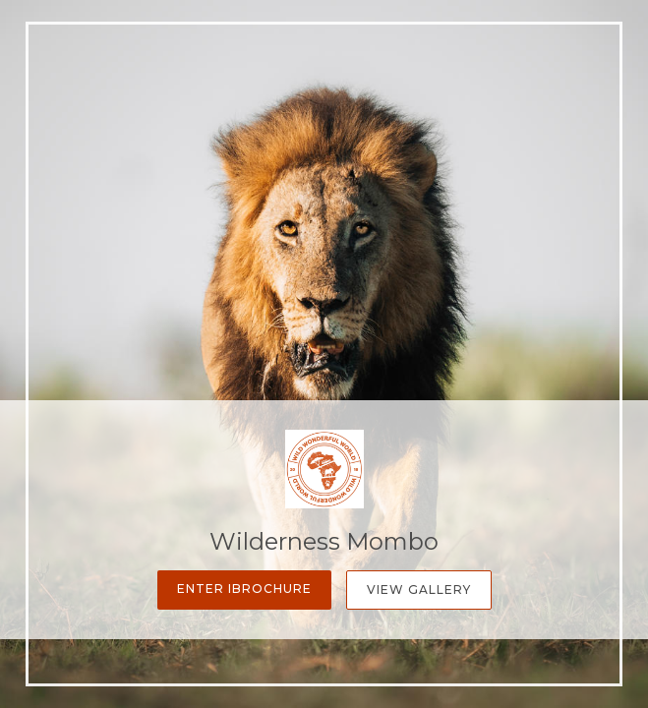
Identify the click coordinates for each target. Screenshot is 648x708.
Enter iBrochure (244, 588)
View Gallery (419, 589)
